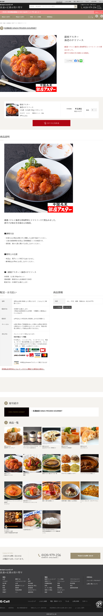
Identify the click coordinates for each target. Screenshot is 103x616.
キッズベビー (61, 590)
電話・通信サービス (78, 1)
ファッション (61, 581)
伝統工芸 (59, 592)
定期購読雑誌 (48, 583)
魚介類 (4, 583)
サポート (101, 1)
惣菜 (4, 23)
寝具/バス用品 (48, 590)
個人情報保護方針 (22, 608)
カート (101, 18)
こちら (25, 115)
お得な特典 (93, 1)
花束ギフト (48, 581)
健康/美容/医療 (74, 587)
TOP (1, 23)
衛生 (71, 585)
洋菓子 (4, 590)
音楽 (58, 583)
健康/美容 (30, 592)
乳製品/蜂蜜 (18, 590)
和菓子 (4, 592)
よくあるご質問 (79, 608)
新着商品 (49, 17)
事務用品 (59, 587)
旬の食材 (30, 583)
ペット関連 (60, 579)
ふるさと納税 (68, 1)
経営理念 (11, 608)
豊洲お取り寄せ (32, 585)
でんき (87, 1)
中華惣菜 (9, 23)
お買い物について (92, 584)
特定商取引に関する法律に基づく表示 (61, 608)
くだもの (5, 581)
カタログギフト (32, 590)
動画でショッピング (50, 579)
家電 (46, 585)
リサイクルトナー (75, 579)
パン (16, 592)
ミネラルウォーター (20, 581)
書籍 (58, 585)
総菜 (29, 581)
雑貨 (46, 592)
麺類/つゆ (17, 579)
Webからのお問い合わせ (85, 556)
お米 (4, 579)
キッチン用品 (48, 587)
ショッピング (59, 1)
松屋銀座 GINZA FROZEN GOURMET (20, 28)
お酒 (16, 583)
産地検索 (30, 587)
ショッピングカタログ (93, 580)
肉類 (4, 585)
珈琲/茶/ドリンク (19, 585)
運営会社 (2, 608)
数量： (88, 110)
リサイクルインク (75, 581)
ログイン (96, 18)
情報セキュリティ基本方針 (38, 608)
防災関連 (72, 583)
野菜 (4, 587)
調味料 (17, 587)
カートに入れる (53, 123)
